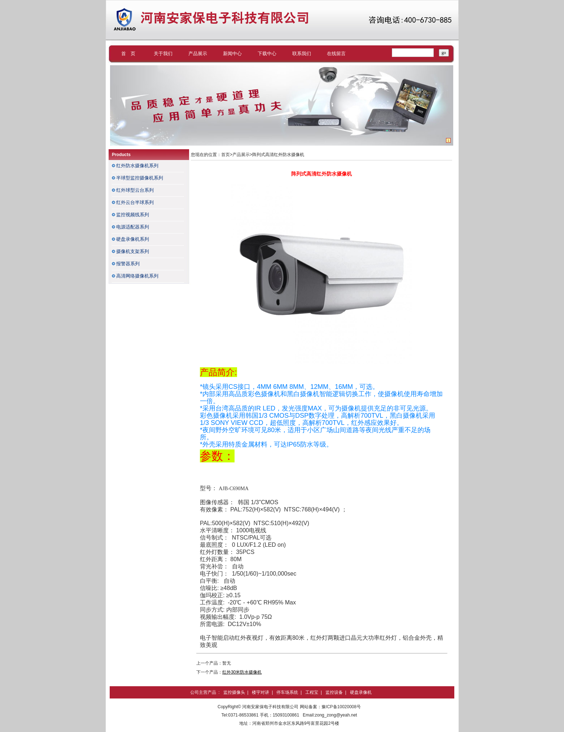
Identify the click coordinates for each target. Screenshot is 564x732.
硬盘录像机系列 (132, 239)
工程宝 (311, 692)
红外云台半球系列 (135, 202)
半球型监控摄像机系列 (139, 178)
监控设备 (334, 692)
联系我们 (301, 53)
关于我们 (163, 53)
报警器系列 (128, 263)
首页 (225, 154)
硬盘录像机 (361, 692)
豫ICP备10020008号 (341, 706)
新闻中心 (232, 53)
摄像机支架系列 (132, 251)
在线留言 (336, 53)
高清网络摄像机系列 (137, 276)
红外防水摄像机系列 (137, 165)
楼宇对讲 (260, 692)
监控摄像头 (234, 692)
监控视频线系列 (132, 214)
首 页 (128, 53)
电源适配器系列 (132, 227)
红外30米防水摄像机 (242, 672)
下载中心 (267, 53)
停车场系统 (287, 692)
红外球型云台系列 (135, 190)
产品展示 (197, 53)
